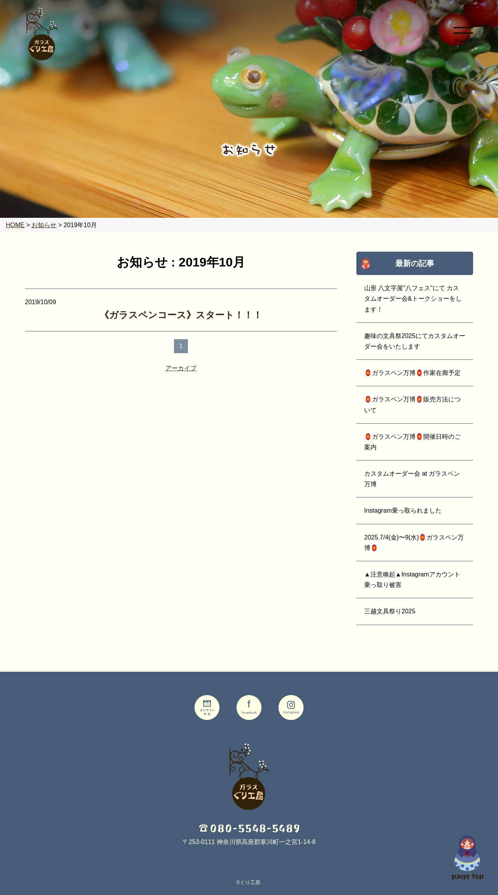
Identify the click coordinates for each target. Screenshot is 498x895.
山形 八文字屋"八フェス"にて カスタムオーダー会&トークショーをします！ (413, 298)
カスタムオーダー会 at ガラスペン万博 (412, 478)
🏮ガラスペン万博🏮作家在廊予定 (412, 373)
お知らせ (44, 225)
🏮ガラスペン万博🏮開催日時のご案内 (412, 441)
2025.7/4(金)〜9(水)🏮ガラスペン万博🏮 (414, 542)
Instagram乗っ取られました (403, 510)
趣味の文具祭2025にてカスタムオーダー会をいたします (414, 341)
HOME (15, 225)
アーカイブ (180, 368)
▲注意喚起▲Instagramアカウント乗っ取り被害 (412, 579)
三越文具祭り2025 (390, 611)
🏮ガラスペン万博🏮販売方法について (412, 404)
